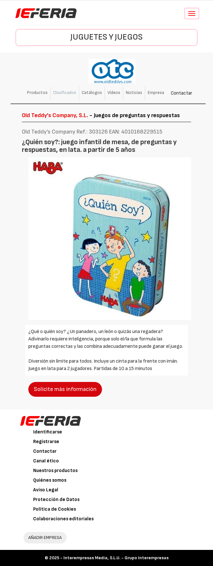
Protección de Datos (56, 499)
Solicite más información (65, 389)
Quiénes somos (49, 480)
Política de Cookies (54, 509)
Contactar (181, 93)
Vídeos (113, 92)
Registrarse (46, 442)
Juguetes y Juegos (106, 37)
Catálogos (92, 92)
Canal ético (46, 461)
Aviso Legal (45, 490)
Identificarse (47, 432)
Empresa (156, 92)
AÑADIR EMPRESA (45, 537)
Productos (37, 92)
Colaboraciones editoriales (63, 519)
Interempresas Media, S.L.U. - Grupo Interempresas (116, 558)
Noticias (134, 92)
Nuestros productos (55, 471)
